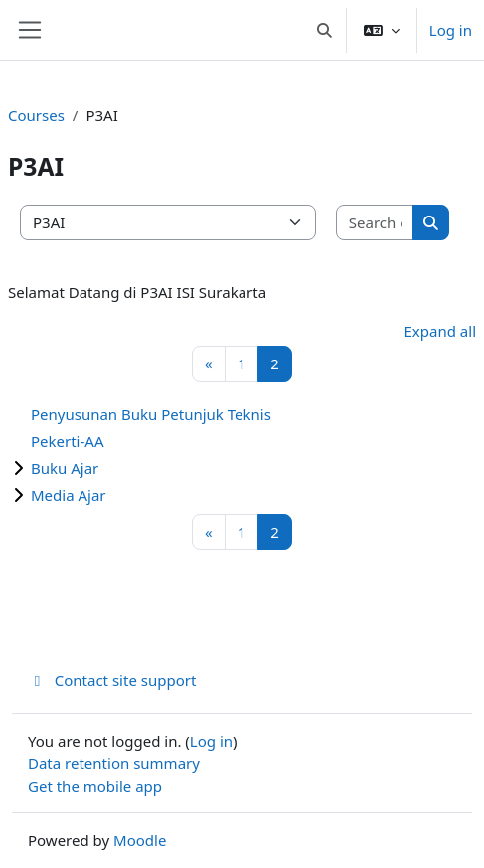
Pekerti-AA (67, 441)
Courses (36, 115)
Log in (450, 30)
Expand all (440, 331)
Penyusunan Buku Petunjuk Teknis (151, 414)
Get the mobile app (95, 786)
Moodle (139, 840)
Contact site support (112, 680)
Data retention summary (114, 763)
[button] (324, 30)
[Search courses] (375, 223)
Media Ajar (68, 495)
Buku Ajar (64, 468)
